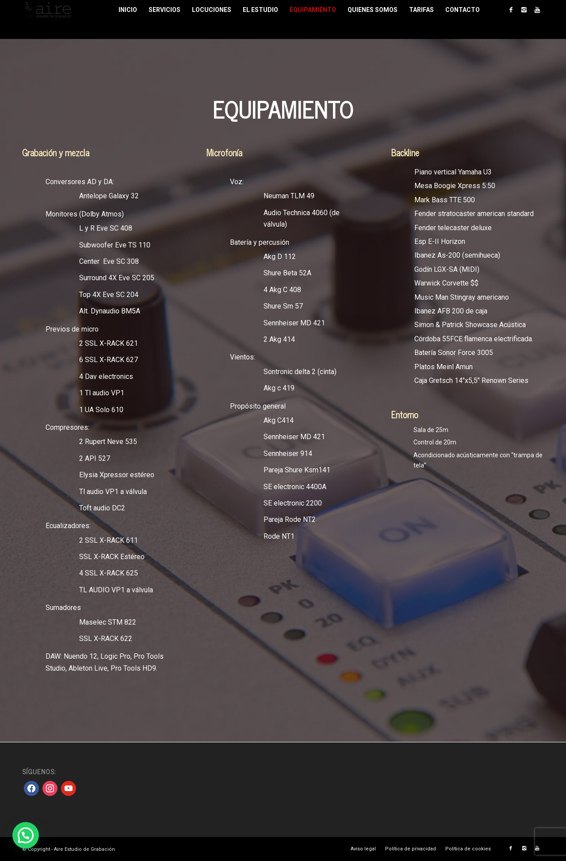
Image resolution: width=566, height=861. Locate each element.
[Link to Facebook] (510, 9)
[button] (25, 835)
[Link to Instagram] (524, 9)
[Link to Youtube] (537, 9)
